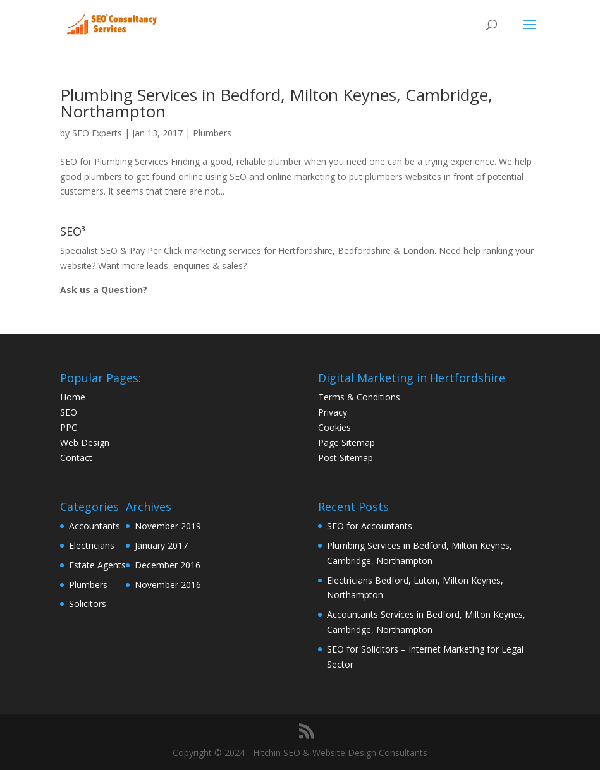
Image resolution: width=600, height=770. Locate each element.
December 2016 (167, 565)
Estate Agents (97, 565)
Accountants (94, 526)
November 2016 (168, 585)
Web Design (84, 442)
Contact (76, 458)
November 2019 (168, 526)
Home (72, 397)
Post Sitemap (345, 458)
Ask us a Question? (103, 290)
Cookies (334, 427)
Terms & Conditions (359, 397)
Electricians (91, 545)
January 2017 (161, 545)
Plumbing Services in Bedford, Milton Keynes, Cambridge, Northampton (276, 103)
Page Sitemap (346, 442)
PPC (68, 427)
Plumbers (212, 133)
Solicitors (87, 604)
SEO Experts (97, 133)
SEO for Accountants (369, 526)
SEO (68, 412)
